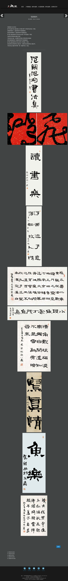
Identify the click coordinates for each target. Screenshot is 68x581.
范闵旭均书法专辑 (11, 558)
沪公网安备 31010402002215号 (40, 578)
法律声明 (38, 569)
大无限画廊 (41, 6)
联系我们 (24, 569)
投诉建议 (34, 569)
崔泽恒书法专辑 (11, 556)
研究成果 (47, 6)
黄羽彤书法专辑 (11, 552)
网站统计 (41, 579)
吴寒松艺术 (54, 6)
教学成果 (34, 6)
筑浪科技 (38, 579)
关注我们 (43, 569)
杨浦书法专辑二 (11, 555)
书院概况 (28, 6)
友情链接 (29, 569)
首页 (22, 6)
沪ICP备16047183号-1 (31, 578)
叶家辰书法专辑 (11, 553)
